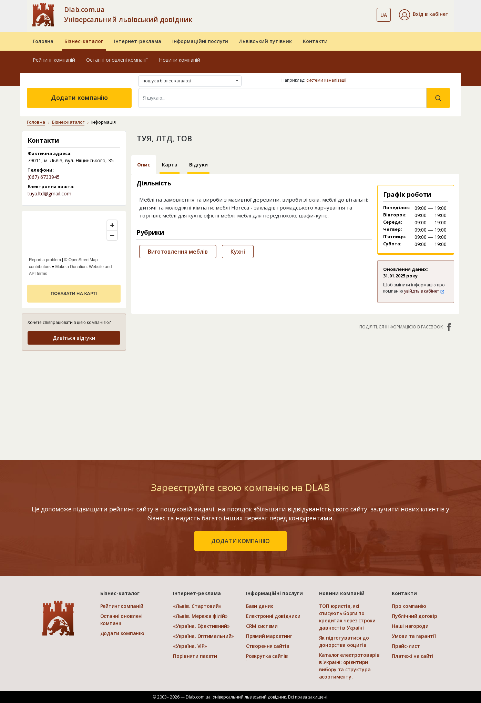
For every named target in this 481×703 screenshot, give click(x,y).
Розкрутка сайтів (267, 656)
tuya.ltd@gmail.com (49, 193)
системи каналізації (326, 80)
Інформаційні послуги (200, 41)
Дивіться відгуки (74, 338)
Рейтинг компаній (54, 60)
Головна (43, 41)
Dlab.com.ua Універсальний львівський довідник (128, 14)
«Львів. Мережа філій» (200, 616)
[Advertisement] (74, 399)
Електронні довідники (273, 616)
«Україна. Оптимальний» (203, 636)
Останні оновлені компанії (117, 60)
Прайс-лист (406, 646)
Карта (169, 164)
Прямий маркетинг (269, 636)
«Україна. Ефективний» (201, 626)
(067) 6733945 (44, 177)
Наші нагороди (410, 626)
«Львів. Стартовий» (197, 606)
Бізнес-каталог (83, 41)
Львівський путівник (265, 41)
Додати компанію (79, 97)
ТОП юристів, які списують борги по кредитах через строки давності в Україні (347, 617)
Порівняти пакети (195, 656)
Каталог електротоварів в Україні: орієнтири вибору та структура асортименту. (349, 666)
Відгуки (198, 164)
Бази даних (259, 606)
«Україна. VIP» (190, 646)
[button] (424, 15)
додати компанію (240, 541)
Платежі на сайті (412, 656)
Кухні (238, 251)
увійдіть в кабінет (424, 291)
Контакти (315, 41)
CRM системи (262, 626)
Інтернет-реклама (137, 41)
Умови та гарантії (414, 636)
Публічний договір (414, 616)
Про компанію (409, 606)
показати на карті (74, 293)
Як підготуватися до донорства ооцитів (344, 641)
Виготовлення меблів (178, 251)
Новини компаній (179, 60)
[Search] (283, 98)
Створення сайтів (267, 646)
